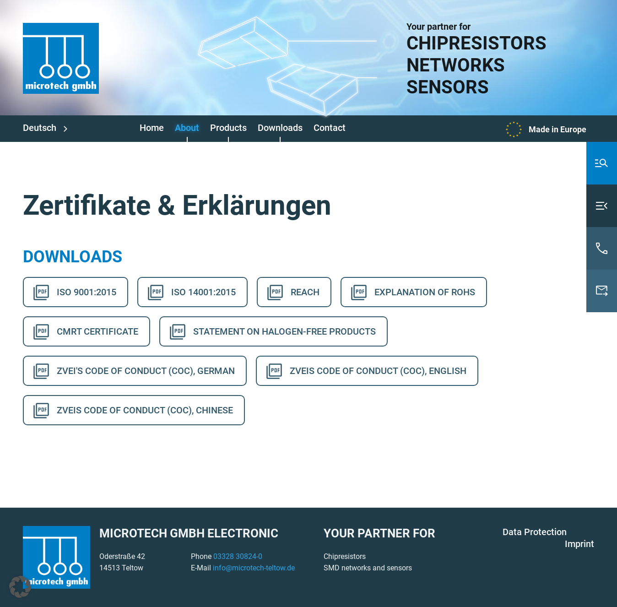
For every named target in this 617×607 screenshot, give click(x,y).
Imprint (579, 543)
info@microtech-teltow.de (254, 568)
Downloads (280, 127)
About (187, 127)
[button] (20, 587)
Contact (330, 127)
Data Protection (535, 531)
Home (152, 127)
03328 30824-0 (237, 556)
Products (228, 127)
